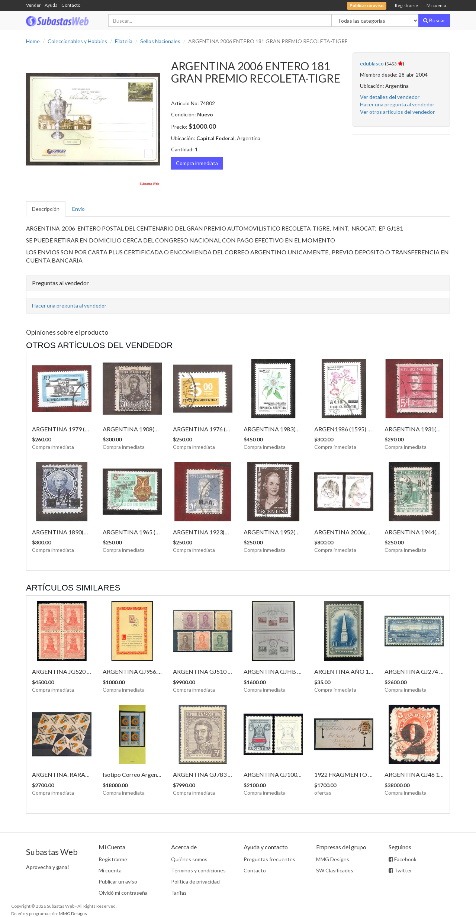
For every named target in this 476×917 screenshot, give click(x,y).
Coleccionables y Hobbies (77, 41)
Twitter (400, 870)
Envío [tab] (78, 209)
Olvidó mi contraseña (123, 892)
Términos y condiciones (198, 870)
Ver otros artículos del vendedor (397, 112)
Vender (33, 5)
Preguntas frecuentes (269, 859)
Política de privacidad (195, 881)
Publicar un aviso (118, 881)
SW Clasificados (334, 870)
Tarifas (179, 892)
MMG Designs (332, 859)
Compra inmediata (197, 163)
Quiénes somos (189, 859)
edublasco (372, 63)
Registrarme (113, 859)
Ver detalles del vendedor (389, 97)
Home (33, 41)
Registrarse (406, 5)
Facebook (402, 859)
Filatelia (123, 41)
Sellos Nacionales (160, 41)
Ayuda (51, 5)
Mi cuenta (436, 5)
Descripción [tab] (46, 209)
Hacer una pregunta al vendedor (397, 104)
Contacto (70, 5)
